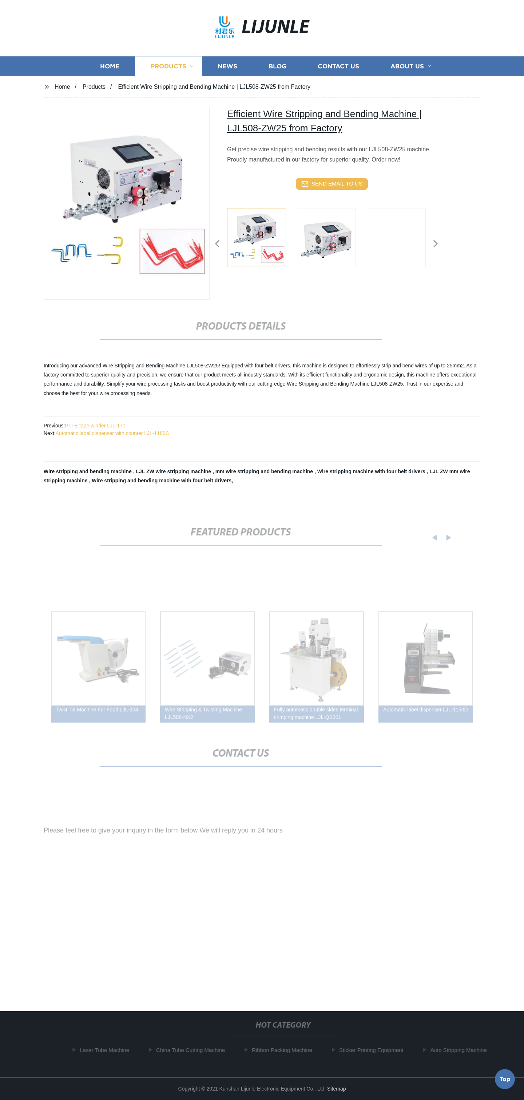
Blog (277, 68)
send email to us (331, 184)
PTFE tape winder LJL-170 (95, 426)
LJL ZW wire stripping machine (174, 471)
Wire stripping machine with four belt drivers (372, 471)
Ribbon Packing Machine (284, 1050)
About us (407, 68)
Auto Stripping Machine (461, 1050)
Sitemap (336, 1089)
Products (168, 68)
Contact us (338, 68)
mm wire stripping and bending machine (264, 471)
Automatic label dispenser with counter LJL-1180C (112, 433)
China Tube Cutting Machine (193, 1050)
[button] (217, 244)
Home (109, 68)
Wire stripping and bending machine (88, 471)
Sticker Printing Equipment (374, 1050)
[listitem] (262, 241)
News (227, 68)
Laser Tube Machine (107, 1050)
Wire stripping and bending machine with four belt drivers (161, 480)
